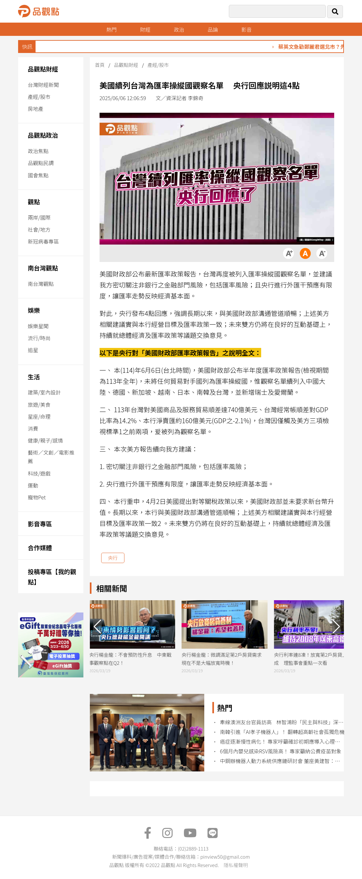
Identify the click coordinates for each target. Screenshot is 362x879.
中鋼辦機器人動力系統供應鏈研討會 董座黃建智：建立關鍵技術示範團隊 (282, 761)
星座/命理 (39, 416)
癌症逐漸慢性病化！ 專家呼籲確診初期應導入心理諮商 (282, 741)
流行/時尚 (39, 338)
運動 (33, 485)
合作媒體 (40, 547)
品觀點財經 (43, 68)
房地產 (35, 108)
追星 (33, 350)
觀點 (34, 201)
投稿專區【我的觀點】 (52, 576)
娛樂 (34, 310)
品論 (213, 29)
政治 (179, 29)
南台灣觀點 (43, 267)
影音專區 (40, 523)
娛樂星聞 (38, 326)
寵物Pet (37, 497)
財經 (145, 29)
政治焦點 (38, 151)
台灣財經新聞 (43, 85)
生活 (34, 376)
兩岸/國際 (39, 217)
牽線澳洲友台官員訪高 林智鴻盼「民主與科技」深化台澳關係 (282, 722)
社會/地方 (39, 229)
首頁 (100, 64)
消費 (33, 428)
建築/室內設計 (44, 392)
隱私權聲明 (236, 865)
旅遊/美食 (39, 404)
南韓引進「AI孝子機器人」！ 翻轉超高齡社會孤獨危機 (282, 731)
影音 (246, 29)
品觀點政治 (43, 135)
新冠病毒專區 (43, 241)
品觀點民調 (41, 163)
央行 (113, 557)
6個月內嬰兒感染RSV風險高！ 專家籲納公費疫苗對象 (281, 751)
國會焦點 (38, 175)
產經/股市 (39, 96)
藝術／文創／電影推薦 (51, 456)
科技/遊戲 (39, 473)
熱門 (111, 29)
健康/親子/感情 (45, 440)
